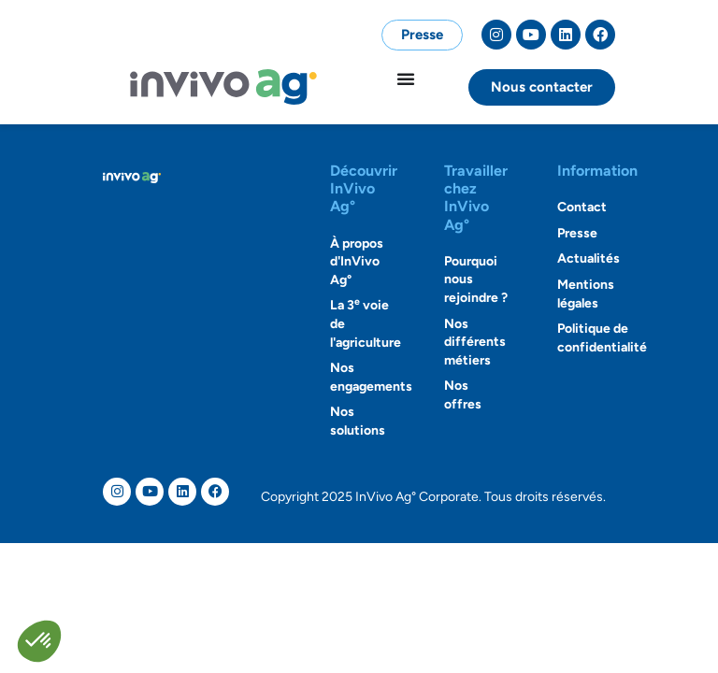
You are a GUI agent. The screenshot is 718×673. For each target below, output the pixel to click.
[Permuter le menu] (405, 78)
